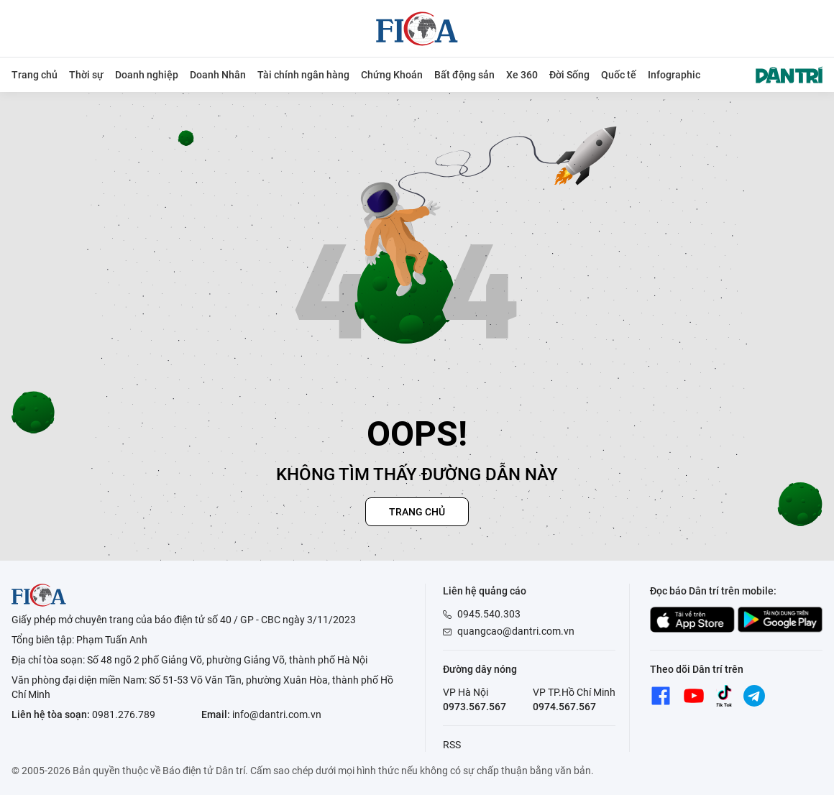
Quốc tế (618, 75)
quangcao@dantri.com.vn (515, 631)
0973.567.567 (474, 706)
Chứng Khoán (392, 75)
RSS (452, 744)
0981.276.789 (123, 714)
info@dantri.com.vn (276, 714)
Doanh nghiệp (146, 75)
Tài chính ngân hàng (303, 75)
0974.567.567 (564, 706)
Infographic (674, 75)
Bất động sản (464, 75)
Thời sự (86, 75)
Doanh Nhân (218, 75)
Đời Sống (569, 75)
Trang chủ (35, 75)
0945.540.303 (489, 614)
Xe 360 (522, 75)
